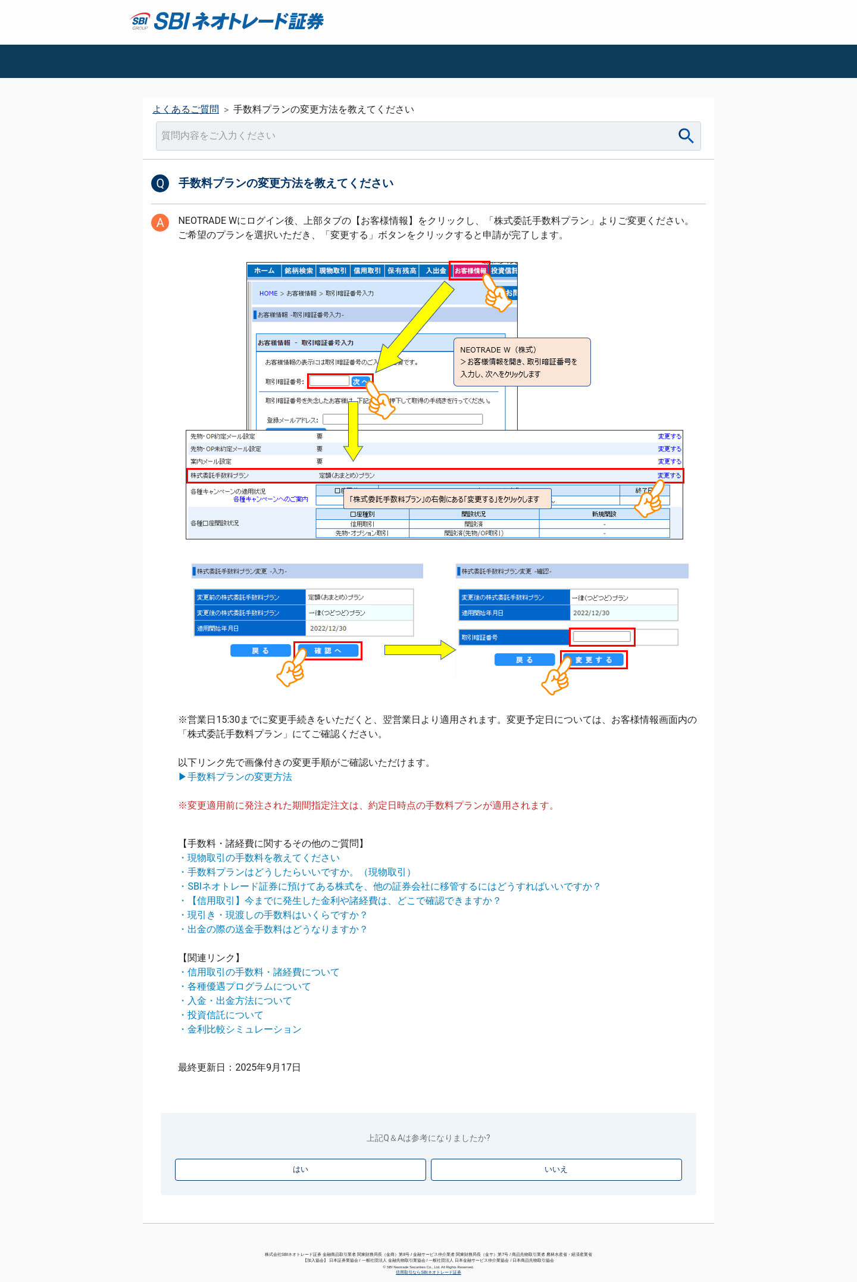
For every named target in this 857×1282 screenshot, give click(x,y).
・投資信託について (221, 1015)
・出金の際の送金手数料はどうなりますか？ (273, 929)
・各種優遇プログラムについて (244, 986)
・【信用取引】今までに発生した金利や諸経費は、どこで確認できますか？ (340, 900)
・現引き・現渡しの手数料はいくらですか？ (273, 915)
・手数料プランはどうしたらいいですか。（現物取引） (297, 872)
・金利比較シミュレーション (240, 1029)
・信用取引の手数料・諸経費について (259, 972)
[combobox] (428, 136)
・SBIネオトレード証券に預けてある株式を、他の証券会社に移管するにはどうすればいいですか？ (390, 886)
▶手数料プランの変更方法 (235, 776)
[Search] (686, 136)
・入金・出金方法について (235, 1000)
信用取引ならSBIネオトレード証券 (428, 1272)
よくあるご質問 (185, 109)
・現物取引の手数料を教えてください (259, 857)
